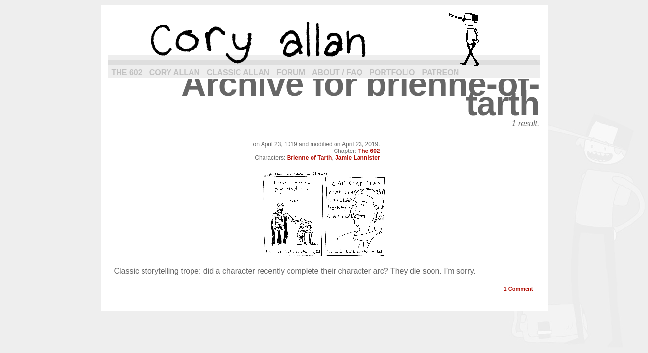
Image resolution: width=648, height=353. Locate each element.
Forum (290, 72)
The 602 (127, 72)
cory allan (324, 39)
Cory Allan (174, 72)
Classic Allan (238, 72)
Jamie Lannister (357, 157)
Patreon (440, 72)
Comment (518, 289)
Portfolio (392, 72)
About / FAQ (337, 72)
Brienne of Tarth (309, 157)
